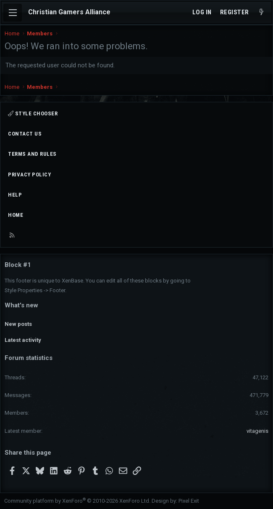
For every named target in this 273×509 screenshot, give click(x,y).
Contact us (25, 134)
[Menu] (12, 12)
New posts (18, 324)
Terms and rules (32, 154)
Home (15, 215)
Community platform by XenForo (77, 501)
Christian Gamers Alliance (69, 12)
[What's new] (261, 12)
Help (15, 195)
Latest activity (23, 340)
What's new (21, 305)
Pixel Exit (188, 501)
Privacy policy (29, 174)
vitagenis (257, 431)
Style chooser (33, 113)
